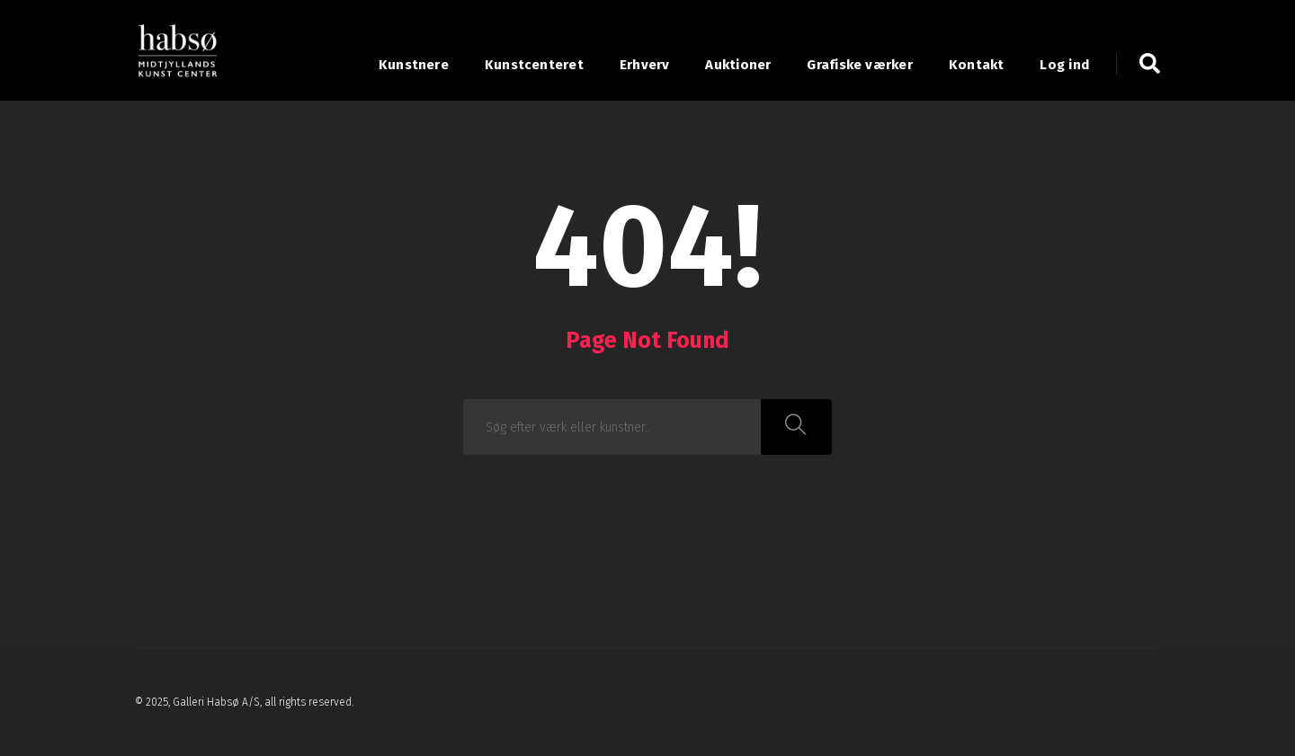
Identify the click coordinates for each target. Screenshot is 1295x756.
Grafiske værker (859, 65)
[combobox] (612, 427)
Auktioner (738, 65)
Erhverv (645, 65)
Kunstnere (414, 65)
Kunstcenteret (534, 65)
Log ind (1064, 65)
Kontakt (977, 65)
